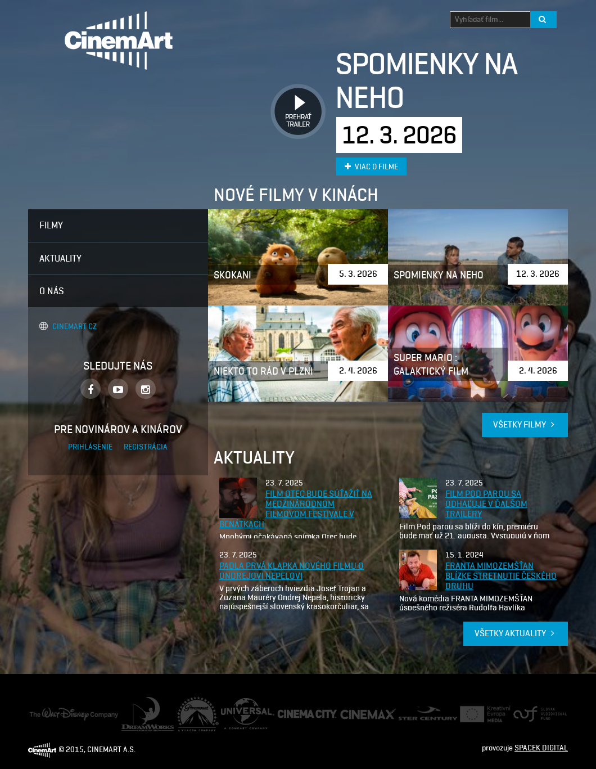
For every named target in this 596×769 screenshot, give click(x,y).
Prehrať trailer (294, 98)
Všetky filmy (525, 424)
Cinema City (297, 714)
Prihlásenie (91, 447)
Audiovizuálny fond (535, 714)
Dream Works (143, 702)
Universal (236, 703)
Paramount (195, 702)
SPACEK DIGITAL (541, 748)
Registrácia (146, 447)
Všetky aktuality (516, 633)
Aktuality (60, 258)
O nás (51, 290)
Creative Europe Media (481, 714)
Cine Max (355, 713)
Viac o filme (371, 167)
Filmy (51, 225)
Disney (40, 712)
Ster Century (419, 712)
